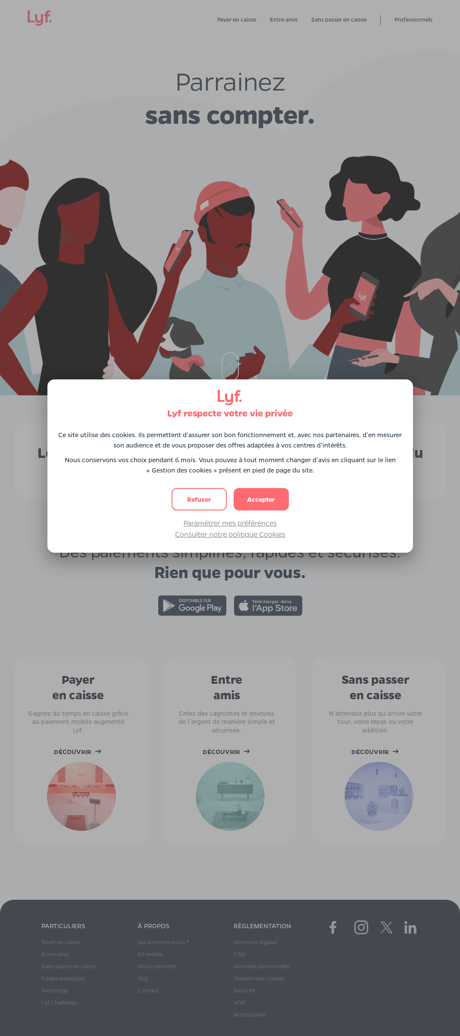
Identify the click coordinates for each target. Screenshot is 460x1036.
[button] (261, 499)
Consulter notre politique (230, 533)
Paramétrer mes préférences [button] (230, 522)
